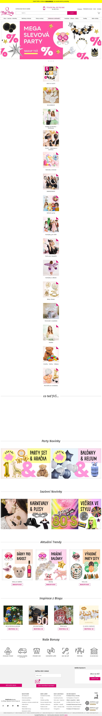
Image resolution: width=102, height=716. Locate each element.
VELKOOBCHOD (94, 651)
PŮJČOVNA (79, 651)
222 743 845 (60, 7)
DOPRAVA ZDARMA (22, 651)
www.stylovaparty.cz (92, 712)
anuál (61, 704)
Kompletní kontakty (45, 695)
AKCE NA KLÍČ (65, 651)
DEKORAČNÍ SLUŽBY (51, 651)
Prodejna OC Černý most (73, 708)
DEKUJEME (48, 1)
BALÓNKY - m (57, 704)
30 (52, 1)
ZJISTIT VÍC (94, 679)
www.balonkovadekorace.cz (63, 712)
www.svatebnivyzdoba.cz (34, 712)
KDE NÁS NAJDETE (71, 694)
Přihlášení (79, 9)
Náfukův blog (11, 685)
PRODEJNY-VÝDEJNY (8, 651)
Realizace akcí (43, 706)
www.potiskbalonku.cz (79, 712)
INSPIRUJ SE (13, 629)
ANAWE (66, 715)
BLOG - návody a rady (59, 706)
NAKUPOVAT (17, 584)
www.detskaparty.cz (48, 712)
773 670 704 (50, 7)
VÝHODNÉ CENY (36, 651)
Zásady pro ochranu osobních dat (30, 702)
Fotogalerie (57, 708)
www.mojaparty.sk (20, 712)
